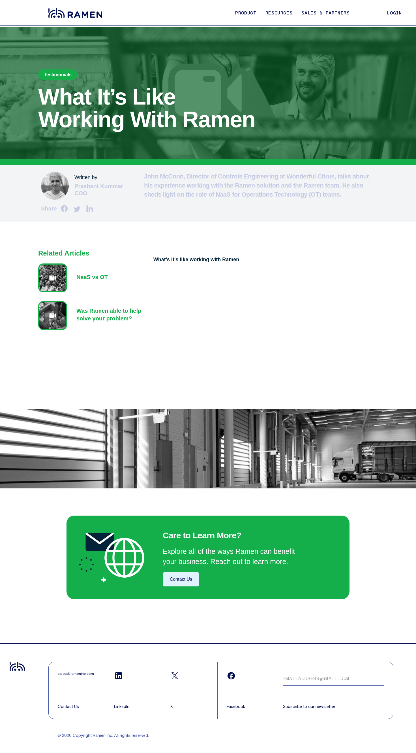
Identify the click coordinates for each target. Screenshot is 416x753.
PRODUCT (245, 13)
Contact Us (181, 579)
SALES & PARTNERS (325, 13)
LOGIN (394, 13)
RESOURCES (279, 13)
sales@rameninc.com (76, 673)
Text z (93, 277)
